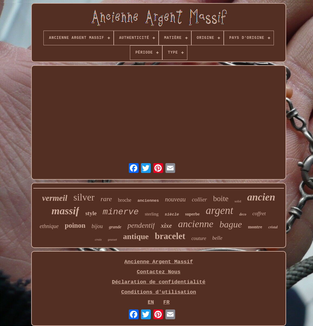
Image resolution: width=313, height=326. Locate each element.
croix (98, 239)
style (91, 213)
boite (220, 198)
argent (219, 210)
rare (106, 199)
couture (198, 238)
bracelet (170, 236)
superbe (192, 214)
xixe (166, 225)
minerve (121, 212)
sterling (152, 214)
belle (217, 238)
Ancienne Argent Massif (158, 262)
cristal (273, 227)
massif (65, 210)
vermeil (54, 198)
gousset (112, 239)
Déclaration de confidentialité (158, 282)
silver (83, 197)
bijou (97, 226)
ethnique (49, 226)
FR (166, 302)
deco (242, 214)
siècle (172, 214)
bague (230, 224)
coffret (259, 213)
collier (199, 199)
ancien (261, 197)
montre (255, 226)
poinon (75, 225)
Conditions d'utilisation (158, 292)
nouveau (175, 199)
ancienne (195, 223)
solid (237, 201)
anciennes (148, 200)
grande (115, 227)
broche (124, 200)
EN (151, 302)
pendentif (141, 225)
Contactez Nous (159, 272)
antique (136, 236)
